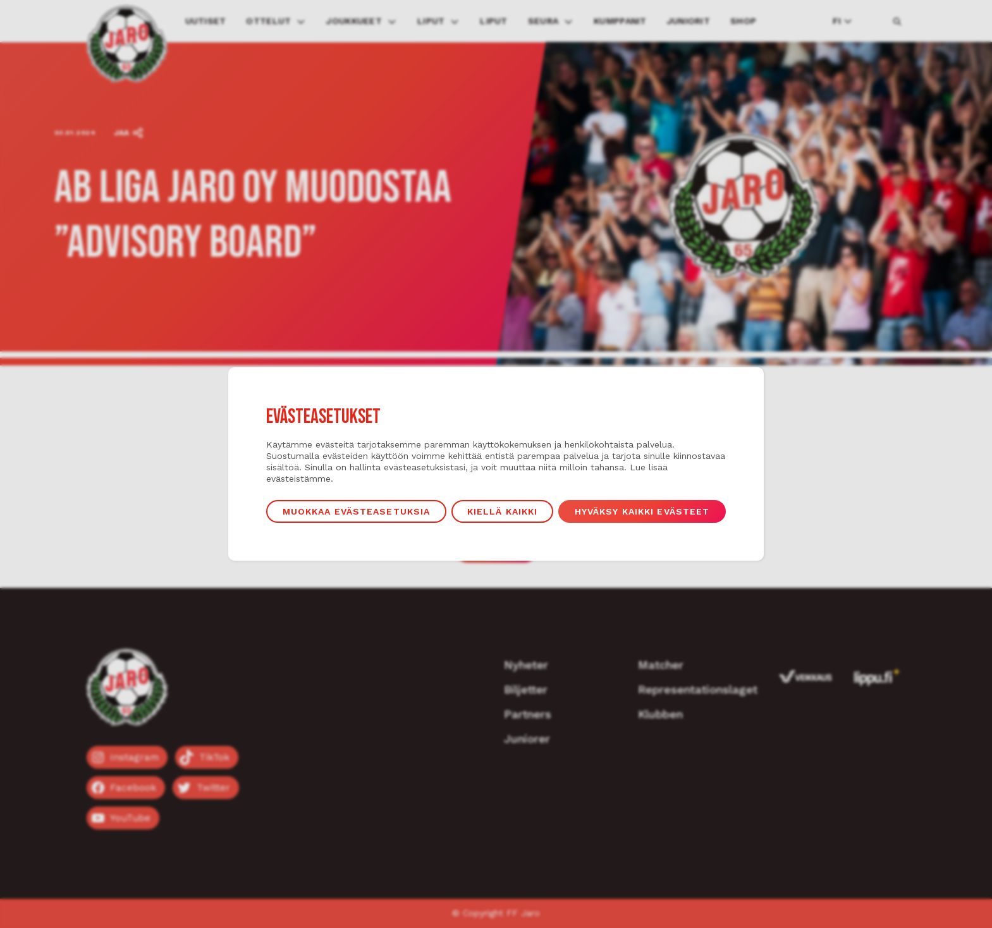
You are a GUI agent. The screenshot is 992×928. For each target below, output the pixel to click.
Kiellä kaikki (502, 511)
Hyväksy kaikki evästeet (642, 511)
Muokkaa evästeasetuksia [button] (357, 511)
